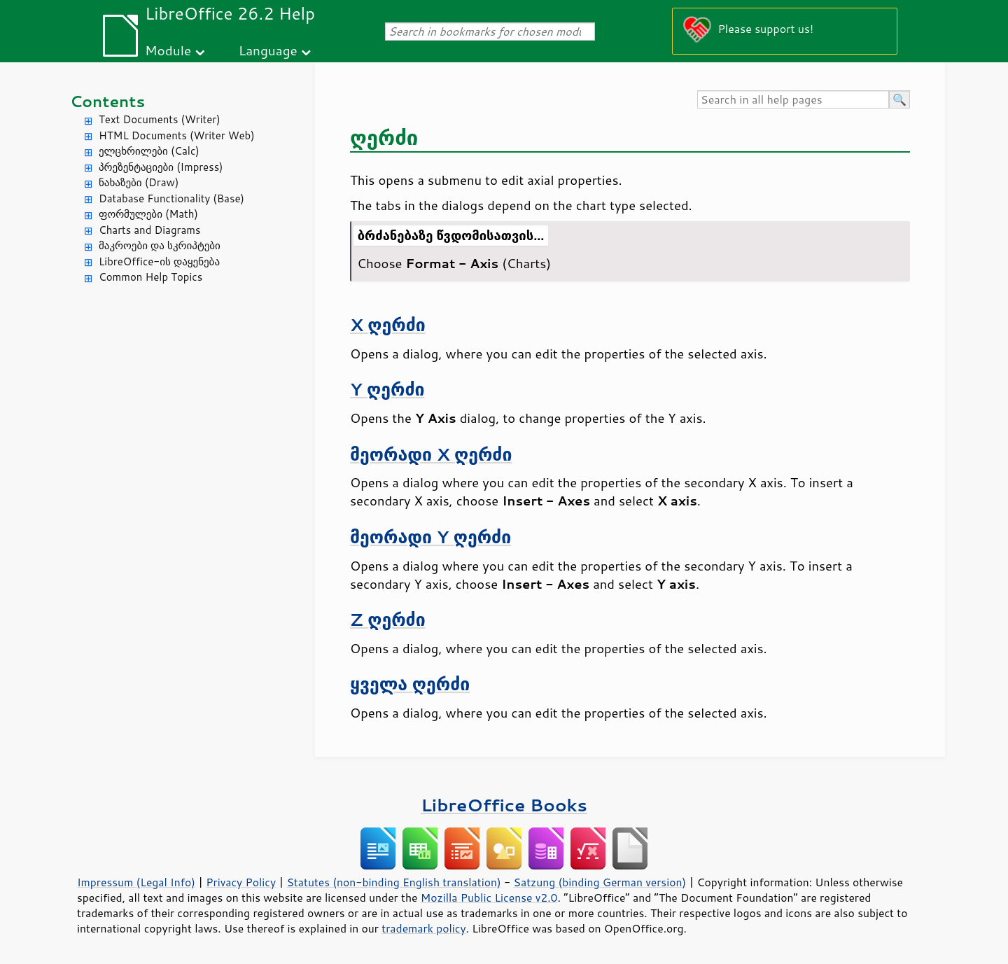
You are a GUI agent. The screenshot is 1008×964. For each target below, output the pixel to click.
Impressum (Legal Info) (136, 882)
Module (168, 50)
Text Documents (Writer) (159, 119)
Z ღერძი (388, 619)
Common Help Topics (150, 277)
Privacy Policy (241, 882)
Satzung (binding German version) (600, 882)
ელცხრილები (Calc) (149, 151)
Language (268, 50)
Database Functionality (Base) (171, 198)
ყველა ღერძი (410, 683)
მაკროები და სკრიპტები (159, 245)
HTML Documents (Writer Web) (177, 135)
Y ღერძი (387, 389)
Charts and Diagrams (149, 230)
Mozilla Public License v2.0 (489, 897)
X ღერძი (388, 324)
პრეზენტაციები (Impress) (161, 167)
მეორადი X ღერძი (431, 454)
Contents (107, 101)
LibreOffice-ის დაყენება (159, 261)
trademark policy (423, 928)
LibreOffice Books (504, 804)
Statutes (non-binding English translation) (393, 882)
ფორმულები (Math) (148, 214)
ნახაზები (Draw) (138, 182)
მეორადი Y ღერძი (430, 536)
